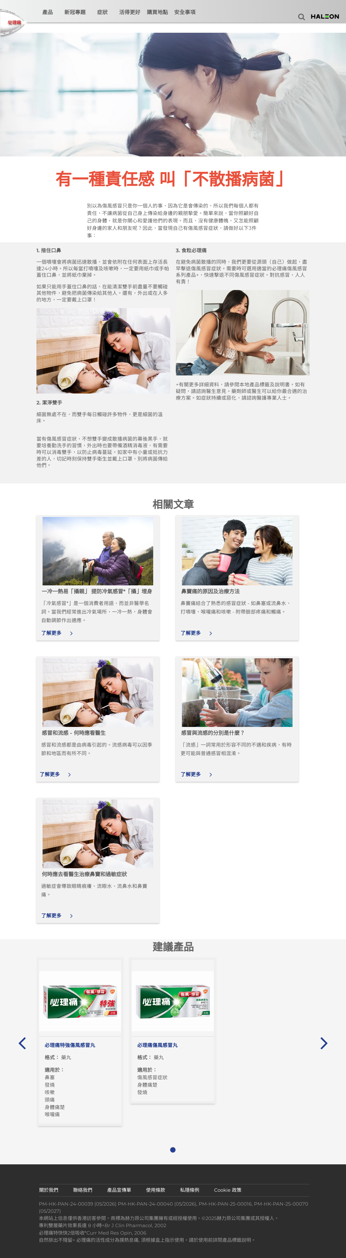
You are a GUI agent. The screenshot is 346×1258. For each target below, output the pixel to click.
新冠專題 (75, 12)
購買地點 (157, 12)
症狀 (102, 12)
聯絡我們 (82, 1190)
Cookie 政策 (227, 1190)
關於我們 (48, 1190)
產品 (47, 12)
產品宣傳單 (119, 1190)
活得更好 (129, 12)
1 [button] (173, 1150)
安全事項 (184, 12)
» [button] (323, 1040)
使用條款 (155, 1190)
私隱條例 (189, 1190)
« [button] (22, 1040)
